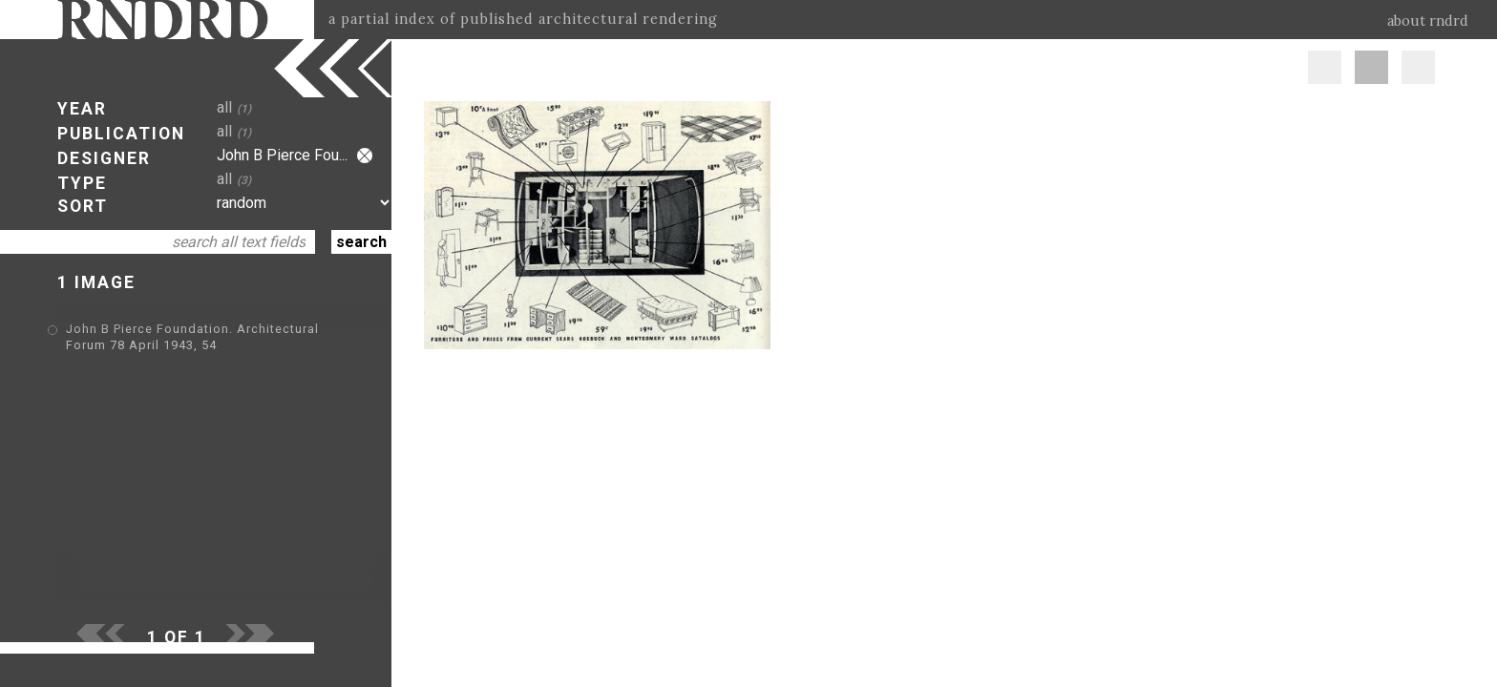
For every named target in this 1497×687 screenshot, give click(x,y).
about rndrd (1427, 21)
